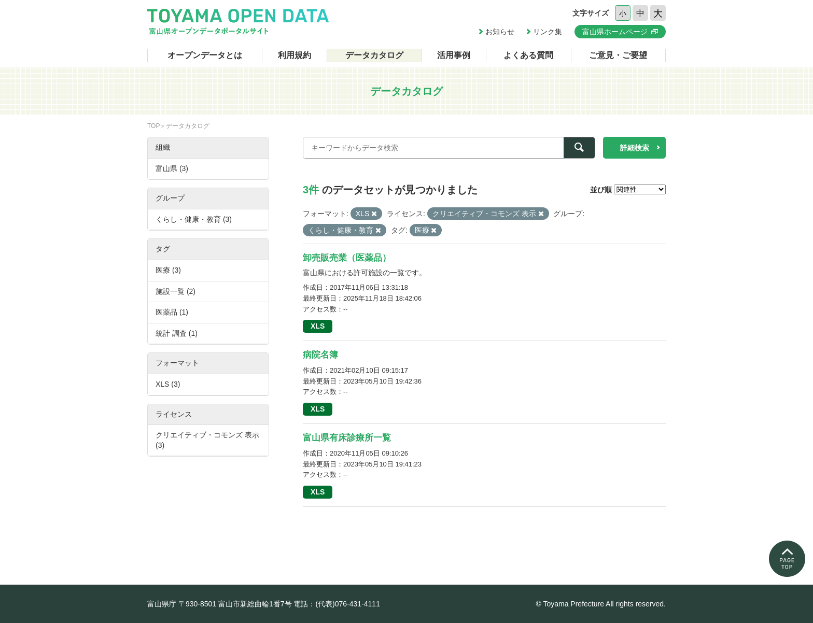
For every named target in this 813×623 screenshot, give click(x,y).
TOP (153, 126)
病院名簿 (320, 355)
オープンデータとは (204, 55)
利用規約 (294, 55)
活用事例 (453, 55)
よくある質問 (528, 55)
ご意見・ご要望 (618, 55)
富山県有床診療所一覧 (347, 438)
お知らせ (499, 31)
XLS (318, 326)
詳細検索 (634, 148)
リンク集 (547, 31)
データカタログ (374, 55)
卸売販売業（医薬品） (347, 258)
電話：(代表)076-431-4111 (336, 604)
